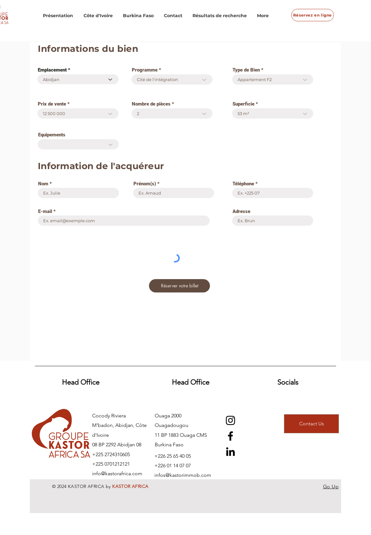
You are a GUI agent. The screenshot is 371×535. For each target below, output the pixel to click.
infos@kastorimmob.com (182, 475)
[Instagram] (230, 420)
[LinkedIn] (230, 451)
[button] (58, 15)
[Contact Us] (311, 423)
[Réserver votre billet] (179, 285)
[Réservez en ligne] (312, 15)
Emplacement (52, 70)
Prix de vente (52, 104)
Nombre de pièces (151, 104)
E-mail (45, 211)
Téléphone (243, 184)
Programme (145, 70)
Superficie (243, 104)
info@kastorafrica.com (117, 473)
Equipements (51, 135)
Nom (43, 184)
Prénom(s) (144, 184)
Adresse (241, 211)
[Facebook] (230, 436)
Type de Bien (246, 70)
